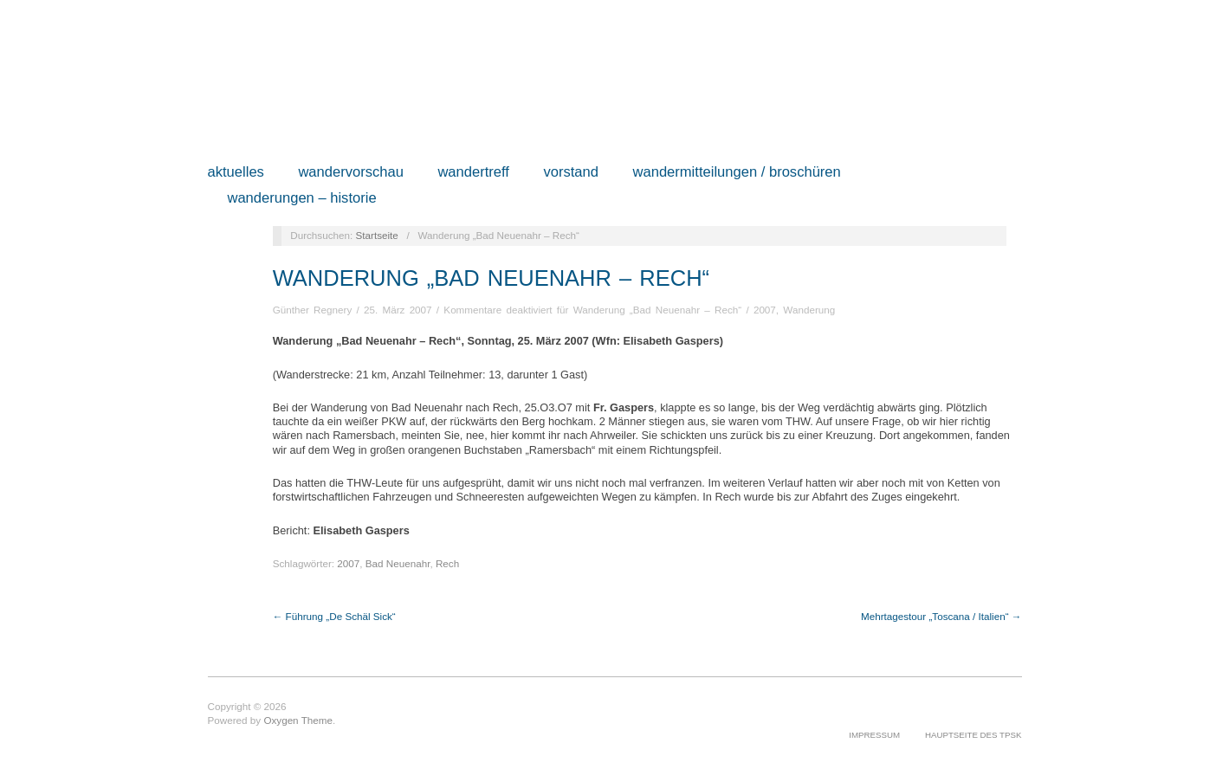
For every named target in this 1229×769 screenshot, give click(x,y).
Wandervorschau (351, 172)
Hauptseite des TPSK (973, 735)
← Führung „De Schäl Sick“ (334, 616)
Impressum (874, 735)
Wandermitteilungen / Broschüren (737, 172)
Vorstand (570, 172)
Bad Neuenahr (397, 563)
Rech (447, 563)
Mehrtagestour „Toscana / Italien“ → (941, 616)
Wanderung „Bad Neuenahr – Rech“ (491, 278)
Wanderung (809, 309)
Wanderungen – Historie (301, 198)
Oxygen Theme (298, 720)
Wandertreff (473, 172)
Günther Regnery (313, 309)
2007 (765, 309)
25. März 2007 (398, 309)
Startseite (376, 235)
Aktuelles (236, 172)
